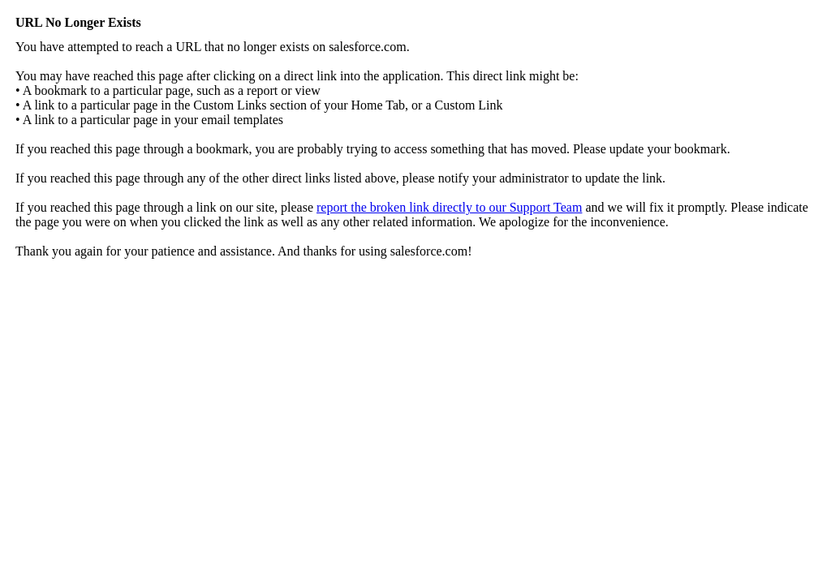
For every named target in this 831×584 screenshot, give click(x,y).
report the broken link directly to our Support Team (449, 207)
